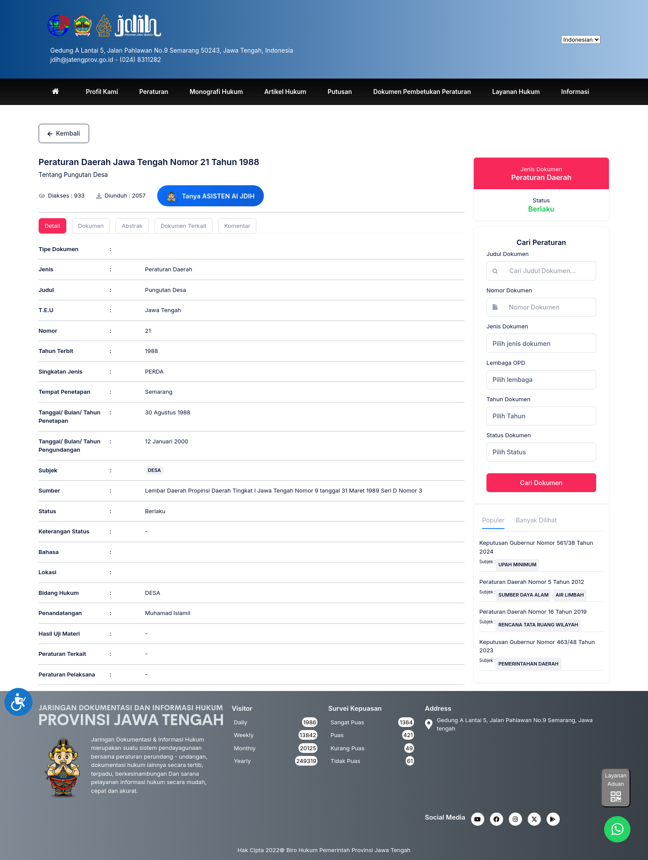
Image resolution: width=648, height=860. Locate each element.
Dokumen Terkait (183, 225)
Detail (52, 225)
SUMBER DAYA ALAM (523, 595)
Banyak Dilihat (536, 520)
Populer (493, 520)
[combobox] (541, 343)
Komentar (237, 225)
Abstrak (132, 225)
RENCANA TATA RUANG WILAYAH (538, 625)
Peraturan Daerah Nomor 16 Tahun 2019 (533, 611)
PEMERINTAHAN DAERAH (528, 664)
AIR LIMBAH (570, 595)
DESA (154, 470)
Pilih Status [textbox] (509, 452)
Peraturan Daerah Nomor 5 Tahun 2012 (531, 581)
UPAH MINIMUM (517, 564)
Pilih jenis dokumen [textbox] (522, 343)
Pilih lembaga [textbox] (513, 379)
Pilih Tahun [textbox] (509, 416)
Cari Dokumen (541, 482)
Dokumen (91, 225)
